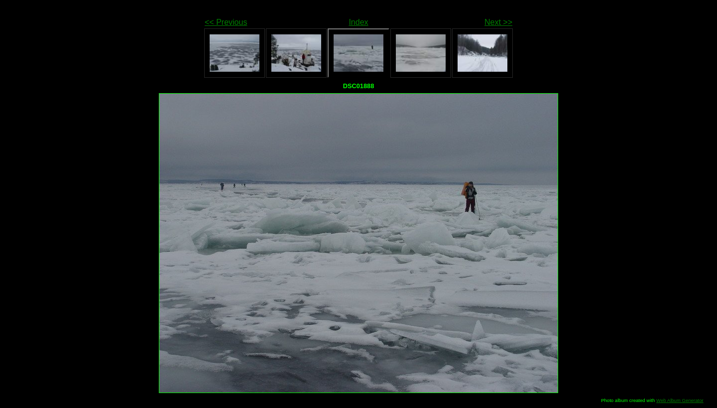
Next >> (498, 22)
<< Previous (226, 22)
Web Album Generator (680, 400)
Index (358, 22)
